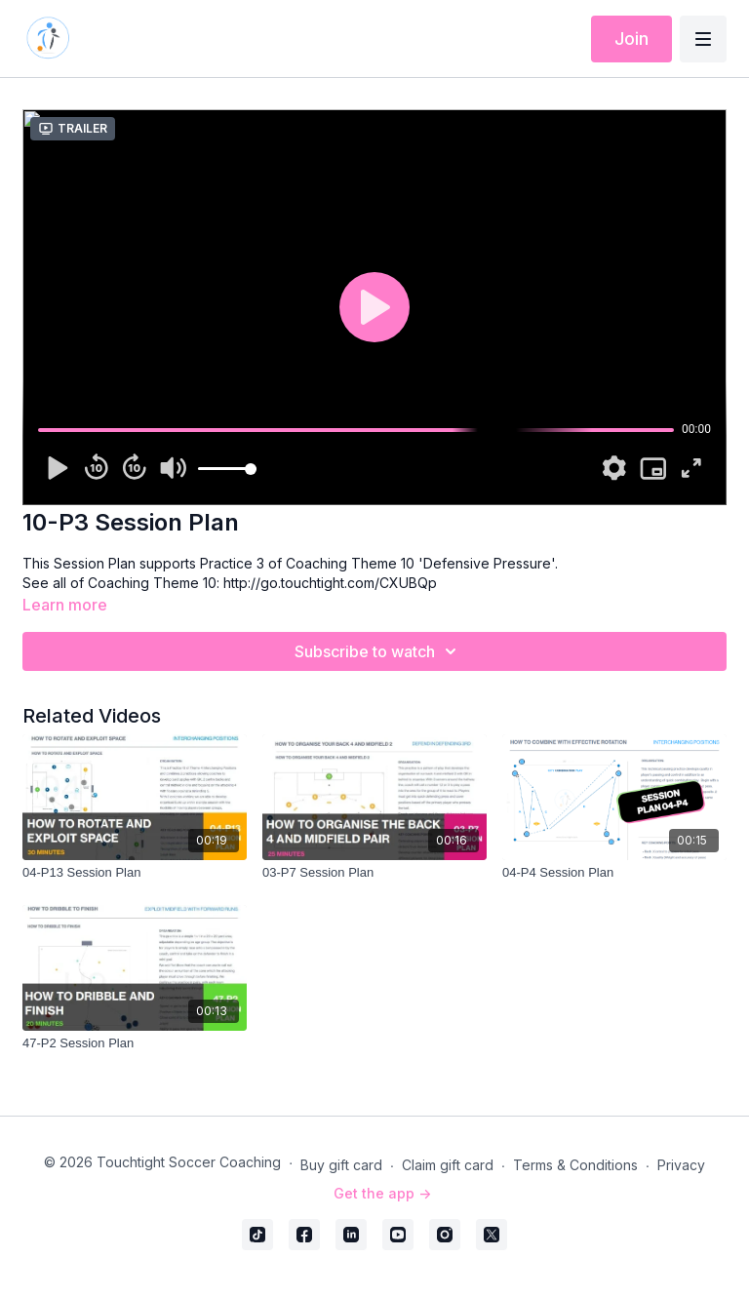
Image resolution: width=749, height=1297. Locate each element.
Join (631, 38)
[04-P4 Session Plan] (614, 873)
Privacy (681, 1165)
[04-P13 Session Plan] (134, 873)
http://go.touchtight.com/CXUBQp (330, 582)
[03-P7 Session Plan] (374, 873)
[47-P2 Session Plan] (134, 1043)
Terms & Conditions (575, 1165)
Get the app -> (382, 1193)
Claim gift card (447, 1165)
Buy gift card (341, 1165)
